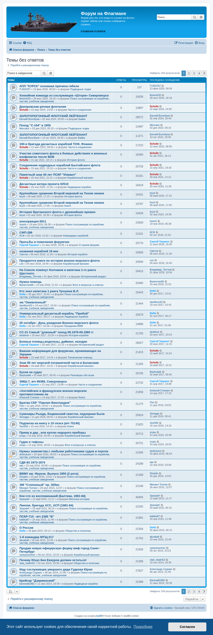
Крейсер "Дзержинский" (37, 580)
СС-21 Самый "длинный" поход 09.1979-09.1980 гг (56, 332)
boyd (22, 196)
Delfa (22, 294)
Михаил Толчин (28, 488)
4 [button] (199, 73)
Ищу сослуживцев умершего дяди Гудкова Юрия (55, 569)
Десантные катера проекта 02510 (43, 184)
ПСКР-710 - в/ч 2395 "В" (36, 516)
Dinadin (23, 476)
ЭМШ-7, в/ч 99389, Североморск (43, 381)
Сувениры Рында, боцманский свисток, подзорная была (62, 414)
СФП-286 (25, 232)
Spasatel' (24, 499)
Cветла (23, 254)
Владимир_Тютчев (30, 276)
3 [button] (194, 73)
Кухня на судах (30, 372)
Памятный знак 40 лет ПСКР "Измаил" (47, 174)
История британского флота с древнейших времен (57, 212)
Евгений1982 (26, 583)
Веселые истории (79, 499)
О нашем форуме (89, 245)
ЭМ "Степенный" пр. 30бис (39, 485)
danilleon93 (25, 305)
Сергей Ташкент (29, 245)
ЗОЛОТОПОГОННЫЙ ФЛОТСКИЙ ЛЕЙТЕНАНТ (53, 116)
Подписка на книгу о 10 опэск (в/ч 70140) (49, 423)
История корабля (77, 254)
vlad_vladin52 (27, 563)
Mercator (24, 128)
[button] (204, 73)
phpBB (98, 616)
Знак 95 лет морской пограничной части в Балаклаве (59, 362)
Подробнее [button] (143, 627)
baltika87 (24, 519)
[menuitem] (27, 43)
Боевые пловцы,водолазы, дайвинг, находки (53, 341)
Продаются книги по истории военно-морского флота (59, 260)
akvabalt (24, 540)
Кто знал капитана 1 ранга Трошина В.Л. (49, 291)
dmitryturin (25, 454)
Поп (21, 405)
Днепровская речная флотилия (42, 106)
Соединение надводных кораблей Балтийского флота (59, 165)
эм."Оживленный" (33, 302)
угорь (22, 435)
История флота (76, 160)
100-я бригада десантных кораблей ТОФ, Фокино (56, 144)
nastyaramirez (27, 554)
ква (21, 465)
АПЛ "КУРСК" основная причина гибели (49, 86)
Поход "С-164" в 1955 (35, 125)
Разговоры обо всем (82, 375)
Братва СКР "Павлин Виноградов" (45, 402)
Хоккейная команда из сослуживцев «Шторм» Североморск (64, 95)
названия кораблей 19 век (38, 251)
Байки (82, 119)
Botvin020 (25, 98)
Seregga (24, 417)
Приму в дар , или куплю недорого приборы (52, 432)
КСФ (22, 235)
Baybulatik (25, 375)
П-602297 (24, 89)
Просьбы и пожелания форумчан (44, 242)
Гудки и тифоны (31, 442)
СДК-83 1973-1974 (32, 462)
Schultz (23, 109)
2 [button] (189, 73)
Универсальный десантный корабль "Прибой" (54, 313)
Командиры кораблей (75, 235)
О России (26, 527)
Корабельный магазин (80, 177)
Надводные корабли (79, 187)
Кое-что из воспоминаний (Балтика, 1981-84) (52, 496)
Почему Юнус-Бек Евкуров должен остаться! (53, 560)
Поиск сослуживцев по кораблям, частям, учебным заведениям (61, 489)
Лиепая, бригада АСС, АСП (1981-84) (46, 505)
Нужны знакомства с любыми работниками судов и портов (63, 451)
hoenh (22, 224)
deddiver (24, 335)
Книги (67, 205)
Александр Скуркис (30, 572)
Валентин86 (26, 285)
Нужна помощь (30, 282)
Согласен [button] (187, 627)
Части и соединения (79, 109)
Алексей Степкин (29, 397)
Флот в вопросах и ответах (88, 285)
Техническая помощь (80, 357)
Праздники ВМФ (73, 326)
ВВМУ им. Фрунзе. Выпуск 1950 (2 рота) (48, 473)
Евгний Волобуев (29, 119)
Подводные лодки (80, 89)
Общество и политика (78, 530)
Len (21, 263)
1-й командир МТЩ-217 (36, 537)
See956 (23, 426)
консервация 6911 (32, 221)
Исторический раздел (93, 276)
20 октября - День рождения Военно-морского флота (58, 323)
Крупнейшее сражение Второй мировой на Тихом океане (61, 193)
